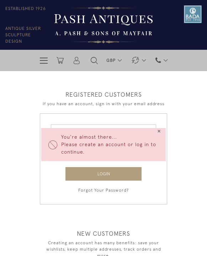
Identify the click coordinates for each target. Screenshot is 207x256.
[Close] (158, 131)
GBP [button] (111, 60)
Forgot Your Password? (103, 190)
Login (103, 173)
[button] (94, 60)
